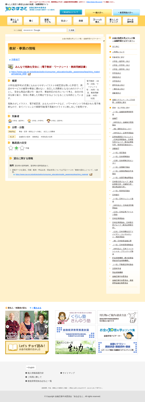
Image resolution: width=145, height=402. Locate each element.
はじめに (115, 46)
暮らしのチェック (113, 21)
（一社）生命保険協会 (121, 156)
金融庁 (115, 118)
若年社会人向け (118, 85)
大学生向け (116, 81)
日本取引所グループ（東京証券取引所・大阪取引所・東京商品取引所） (122, 184)
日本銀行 (115, 195)
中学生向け (116, 73)
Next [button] (46, 326)
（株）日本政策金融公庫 (122, 241)
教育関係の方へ (126, 13)
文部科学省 (116, 268)
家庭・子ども (47, 21)
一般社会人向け (118, 89)
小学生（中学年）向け (121, 65)
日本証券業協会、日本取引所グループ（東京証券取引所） (122, 225)
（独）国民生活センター (122, 129)
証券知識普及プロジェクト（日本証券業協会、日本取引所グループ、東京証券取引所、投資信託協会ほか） (122, 141)
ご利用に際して (35, 377)
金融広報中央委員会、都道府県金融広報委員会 (122, 281)
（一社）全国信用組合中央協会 (122, 172)
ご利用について (118, 52)
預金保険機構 (117, 272)
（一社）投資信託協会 (121, 191)
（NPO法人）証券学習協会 (123, 133)
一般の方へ (98, 13)
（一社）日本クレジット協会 (122, 200)
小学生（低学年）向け (121, 61)
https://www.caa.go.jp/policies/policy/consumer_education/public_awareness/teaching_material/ (51, 174)
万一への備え (97, 21)
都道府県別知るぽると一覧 (40, 381)
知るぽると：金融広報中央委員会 (30, 9)
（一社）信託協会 (119, 153)
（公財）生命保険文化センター (122, 162)
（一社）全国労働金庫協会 (122, 178)
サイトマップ (69, 373)
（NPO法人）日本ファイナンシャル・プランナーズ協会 (123, 251)
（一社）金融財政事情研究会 (122, 113)
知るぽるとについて (71, 12)
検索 (72, 30)
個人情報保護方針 (36, 373)
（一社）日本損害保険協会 (122, 245)
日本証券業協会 (118, 218)
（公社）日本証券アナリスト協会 (122, 213)
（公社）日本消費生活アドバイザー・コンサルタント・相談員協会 (122, 234)
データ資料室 (130, 21)
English (31, 367)
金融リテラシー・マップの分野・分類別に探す (123, 101)
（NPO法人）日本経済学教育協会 (123, 206)
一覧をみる (36, 308)
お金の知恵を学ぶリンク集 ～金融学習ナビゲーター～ (123, 39)
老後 (81, 21)
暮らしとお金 (14, 21)
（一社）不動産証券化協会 (122, 264)
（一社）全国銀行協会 (121, 167)
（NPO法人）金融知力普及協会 (123, 123)
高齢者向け (116, 93)
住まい (64, 21)
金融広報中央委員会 (120, 276)
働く (31, 21)
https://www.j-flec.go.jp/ (94, 2)
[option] (12, 325)
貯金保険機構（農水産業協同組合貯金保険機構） (122, 259)
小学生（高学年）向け (121, 69)
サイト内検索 (18, 30)
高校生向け (116, 77)
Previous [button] (7, 326)
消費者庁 (15, 59)
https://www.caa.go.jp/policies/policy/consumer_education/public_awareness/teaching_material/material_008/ (55, 73)
